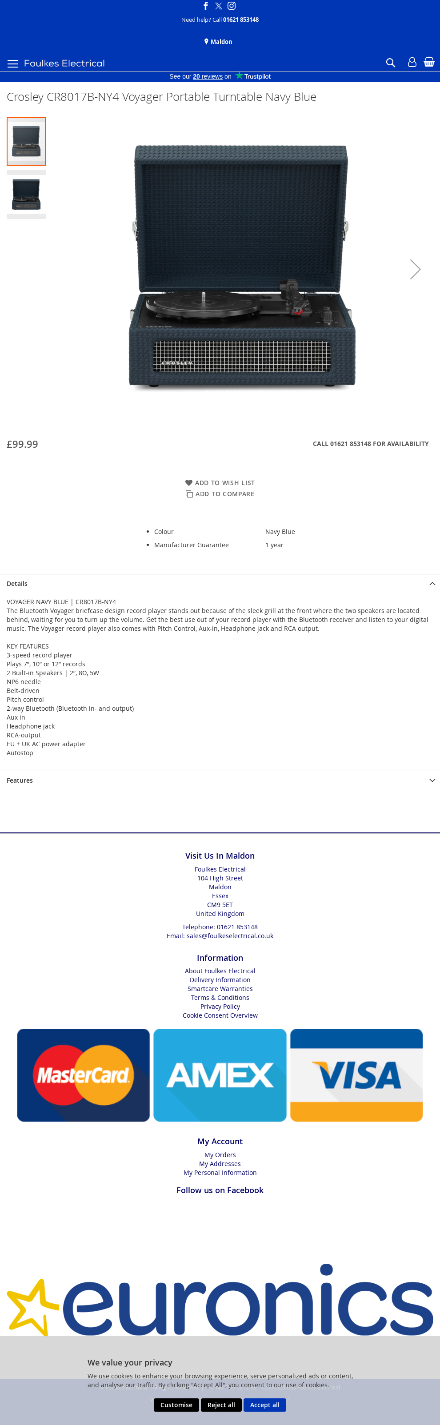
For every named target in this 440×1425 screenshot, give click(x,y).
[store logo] (64, 63)
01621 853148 (241, 20)
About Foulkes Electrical (220, 971)
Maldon (220, 42)
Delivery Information (220, 979)
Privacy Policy (220, 1006)
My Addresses (220, 1163)
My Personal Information (220, 1172)
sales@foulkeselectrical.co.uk (230, 935)
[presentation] (220, 583)
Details (17, 583)
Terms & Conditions (220, 997)
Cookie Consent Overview (220, 1015)
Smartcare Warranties (220, 988)
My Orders (220, 1154)
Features (20, 780)
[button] (415, 269)
